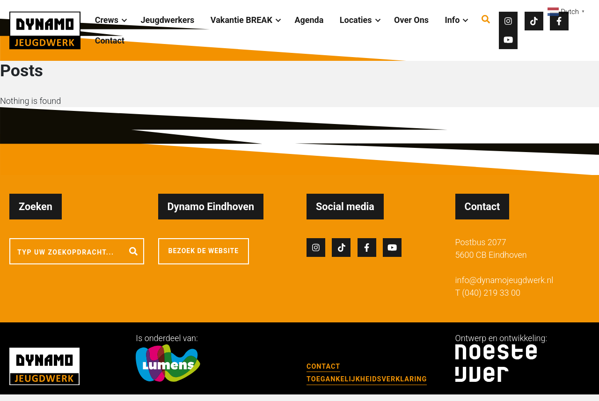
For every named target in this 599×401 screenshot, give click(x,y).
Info (452, 20)
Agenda (308, 20)
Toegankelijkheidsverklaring (367, 379)
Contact (109, 40)
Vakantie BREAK (241, 20)
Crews (106, 20)
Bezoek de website (203, 251)
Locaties (356, 20)
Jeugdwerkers (168, 20)
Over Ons (411, 20)
